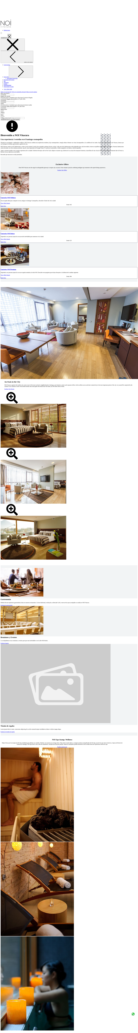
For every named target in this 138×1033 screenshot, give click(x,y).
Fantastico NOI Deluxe (8, 318)
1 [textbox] (3, 195)
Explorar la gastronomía (6, 690)
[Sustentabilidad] (7, 170)
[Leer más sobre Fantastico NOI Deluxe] (69, 304)
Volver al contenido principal (19, 176)
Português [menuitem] (6, 101)
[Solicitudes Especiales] (12, 163)
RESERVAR (4, 122)
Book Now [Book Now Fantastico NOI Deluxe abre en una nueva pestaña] (3, 326)
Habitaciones (4, 194)
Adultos (3, 197)
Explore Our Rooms (9, 473)
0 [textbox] (3, 201)
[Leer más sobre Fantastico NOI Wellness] (69, 268)
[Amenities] (6, 167)
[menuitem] (7, 115)
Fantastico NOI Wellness (8, 282)
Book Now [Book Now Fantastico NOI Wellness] (3, 290)
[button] (69, 183)
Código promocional (6, 202)
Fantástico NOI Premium (8, 354)
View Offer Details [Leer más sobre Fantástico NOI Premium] (5, 359)
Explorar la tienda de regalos (8, 816)
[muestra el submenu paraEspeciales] (21, 156)
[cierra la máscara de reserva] (9, 121)
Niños (2, 199)
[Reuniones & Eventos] (9, 164)
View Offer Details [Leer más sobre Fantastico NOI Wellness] (5, 288)
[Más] (1, 118)
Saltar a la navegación (6, 176)
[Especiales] (6, 161)
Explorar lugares (5, 728)
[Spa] (4, 166)
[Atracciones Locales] (9, 171)
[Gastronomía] (7, 149)
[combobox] (7, 179)
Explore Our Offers (62, 255)
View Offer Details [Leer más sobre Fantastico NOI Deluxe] (5, 324)
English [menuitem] (5, 100)
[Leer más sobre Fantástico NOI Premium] (69, 339)
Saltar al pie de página (31, 176)
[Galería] (5, 168)
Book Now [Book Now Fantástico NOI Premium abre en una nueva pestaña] (3, 362)
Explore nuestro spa (62, 831)
